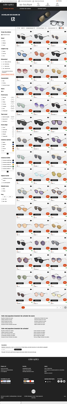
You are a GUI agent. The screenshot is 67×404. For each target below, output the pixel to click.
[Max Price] (10, 196)
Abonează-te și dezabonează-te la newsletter (54, 369)
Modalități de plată (27, 368)
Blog (45, 371)
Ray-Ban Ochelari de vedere (7, 330)
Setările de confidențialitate (7, 369)
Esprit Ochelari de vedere (39, 333)
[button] (8, 5)
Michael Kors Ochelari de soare (41, 318)
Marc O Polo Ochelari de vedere (8, 333)
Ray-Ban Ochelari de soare (7, 318)
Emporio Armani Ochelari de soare (8, 324)
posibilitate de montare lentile (6, 179)
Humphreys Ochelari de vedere (8, 335)
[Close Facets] (7, 28)
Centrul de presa (4, 368)
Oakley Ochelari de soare (6, 319)
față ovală (7, 130)
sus (65, 396)
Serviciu (24, 366)
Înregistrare (48, 5)
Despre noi (3, 366)
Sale (2, 80)
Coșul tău (57, 5)
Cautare (38, 5)
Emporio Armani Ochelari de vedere (9, 337)
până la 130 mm (6, 62)
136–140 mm (5, 66)
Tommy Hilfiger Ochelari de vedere (41, 337)
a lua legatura (4, 371)
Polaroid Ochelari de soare (40, 319)
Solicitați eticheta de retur (28, 371)
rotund (7, 97)
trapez (7, 102)
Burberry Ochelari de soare (40, 321)
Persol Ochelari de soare (6, 321)
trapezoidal (7, 136)
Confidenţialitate (13, 396)
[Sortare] (52, 28)
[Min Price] (5, 196)
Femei (3, 40)
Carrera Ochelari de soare (6, 322)
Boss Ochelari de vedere (39, 335)
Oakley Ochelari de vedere (7, 332)
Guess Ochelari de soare (39, 322)
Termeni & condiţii (5, 396)
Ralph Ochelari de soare (39, 324)
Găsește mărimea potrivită (7, 74)
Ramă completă (7, 117)
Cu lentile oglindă (5, 182)
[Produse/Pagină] (41, 28)
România (60, 0)
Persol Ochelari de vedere (39, 332)
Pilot (7, 100)
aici (35, 352)
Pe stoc (3, 83)
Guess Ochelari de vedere (39, 330)
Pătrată (7, 134)
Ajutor (45, 366)
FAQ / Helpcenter (48, 368)
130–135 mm (5, 64)
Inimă (7, 127)
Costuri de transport (27, 369)
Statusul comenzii (48, 373)
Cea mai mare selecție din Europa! (10, 1)
